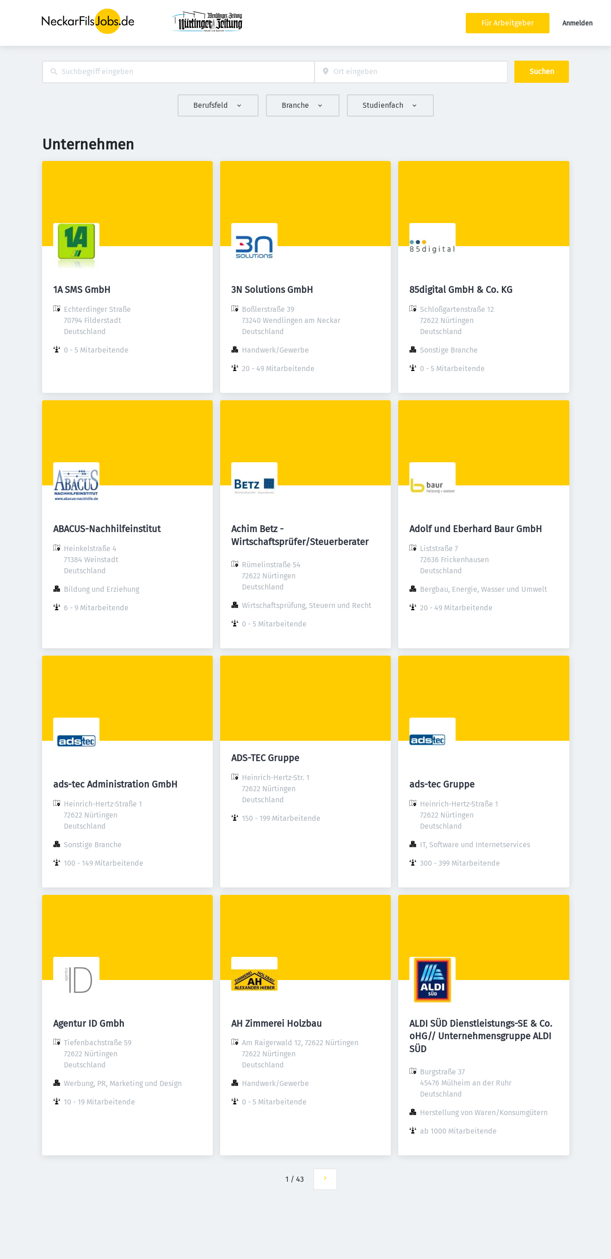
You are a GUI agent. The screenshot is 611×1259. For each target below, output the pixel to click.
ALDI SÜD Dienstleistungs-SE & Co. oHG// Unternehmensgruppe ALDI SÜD (480, 1036)
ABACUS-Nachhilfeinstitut (106, 528)
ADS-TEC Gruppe (265, 757)
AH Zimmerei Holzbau (276, 1023)
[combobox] (178, 72)
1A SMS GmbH (82, 289)
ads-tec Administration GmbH (115, 784)
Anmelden (577, 23)
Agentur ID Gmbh (88, 1023)
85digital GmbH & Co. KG (460, 289)
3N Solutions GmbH (272, 289)
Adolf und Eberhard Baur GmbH (475, 528)
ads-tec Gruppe (442, 784)
